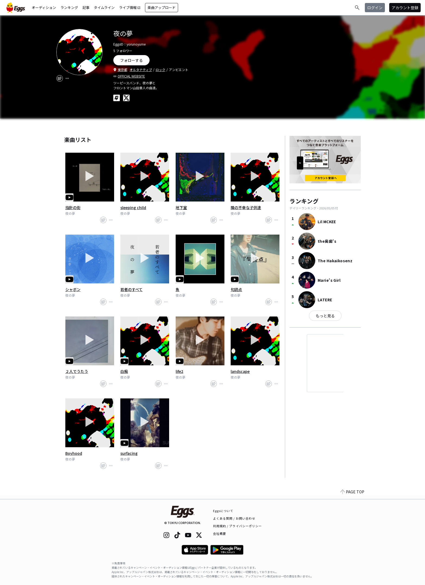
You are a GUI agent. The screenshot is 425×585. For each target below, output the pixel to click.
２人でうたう (76, 371)
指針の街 (73, 207)
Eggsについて (223, 511)
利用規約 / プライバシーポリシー (237, 526)
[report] (67, 78)
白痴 (124, 371)
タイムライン (104, 7)
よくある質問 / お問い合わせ (234, 518)
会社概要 (219, 533)
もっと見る (325, 315)
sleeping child (133, 207)
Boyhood (73, 453)
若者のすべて (131, 289)
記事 (85, 7)
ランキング (69, 7)
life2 (179, 371)
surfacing (129, 453)
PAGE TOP (352, 495)
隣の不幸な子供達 (246, 207)
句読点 (236, 289)
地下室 (181, 207)
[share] (59, 78)
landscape (240, 371)
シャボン (73, 289)
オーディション (44, 7)
